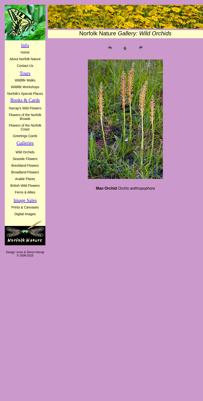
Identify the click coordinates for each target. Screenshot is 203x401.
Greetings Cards (25, 136)
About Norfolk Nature (25, 59)
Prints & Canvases (25, 207)
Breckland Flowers (25, 165)
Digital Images (25, 214)
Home (25, 52)
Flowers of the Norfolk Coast (25, 127)
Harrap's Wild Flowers (25, 108)
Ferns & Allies (25, 192)
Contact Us (25, 66)
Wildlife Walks (25, 80)
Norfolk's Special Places (25, 94)
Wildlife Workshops (25, 87)
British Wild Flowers (25, 185)
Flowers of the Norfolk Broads (25, 117)
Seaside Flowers (25, 159)
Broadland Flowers (25, 172)
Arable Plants (25, 179)
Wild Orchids (25, 152)
